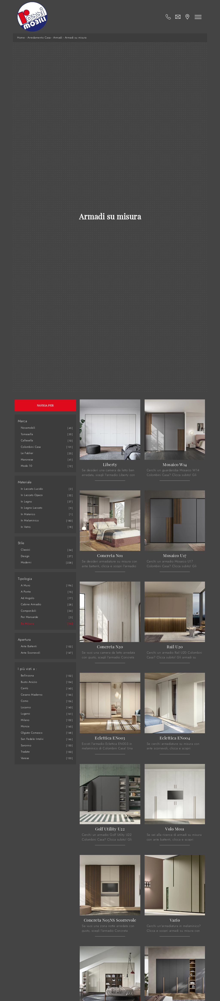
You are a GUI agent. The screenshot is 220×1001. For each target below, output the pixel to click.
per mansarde (29, 617)
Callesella (27, 440)
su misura (27, 623)
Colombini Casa (31, 447)
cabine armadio (31, 604)
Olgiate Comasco (32, 733)
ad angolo (27, 598)
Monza (25, 726)
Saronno (26, 745)
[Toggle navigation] (198, 17)
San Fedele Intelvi (32, 739)
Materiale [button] (25, 482)
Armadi (57, 38)
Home (21, 38)
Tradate (25, 752)
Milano (25, 720)
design (25, 556)
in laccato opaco (32, 495)
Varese (25, 758)
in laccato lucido (32, 489)
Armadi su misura (76, 38)
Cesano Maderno (32, 695)
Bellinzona (27, 675)
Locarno (26, 707)
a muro (25, 585)
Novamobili (28, 428)
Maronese (27, 459)
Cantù (24, 688)
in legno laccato (31, 508)
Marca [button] (22, 421)
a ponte (26, 592)
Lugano (25, 713)
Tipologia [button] (25, 578)
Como (24, 701)
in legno (26, 501)
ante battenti (29, 646)
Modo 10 (26, 466)
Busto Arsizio (29, 682)
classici (25, 550)
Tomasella (27, 434)
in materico (28, 514)
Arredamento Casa (39, 38)
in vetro (26, 527)
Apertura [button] (24, 639)
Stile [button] (21, 543)
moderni (26, 562)
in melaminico (30, 520)
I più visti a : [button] (27, 669)
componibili (28, 611)
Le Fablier (27, 453)
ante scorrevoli (30, 653)
